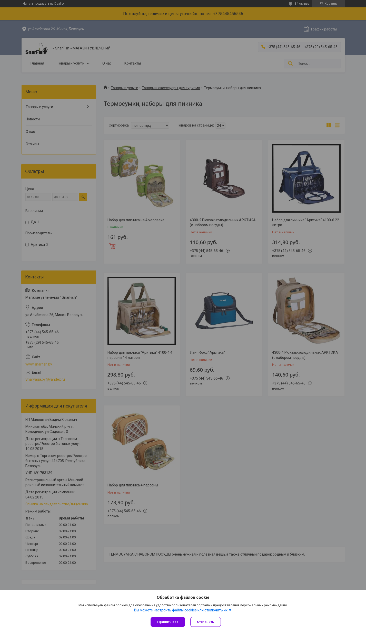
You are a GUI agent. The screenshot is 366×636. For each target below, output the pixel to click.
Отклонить (205, 622)
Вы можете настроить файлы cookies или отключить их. (181, 610)
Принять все (168, 622)
